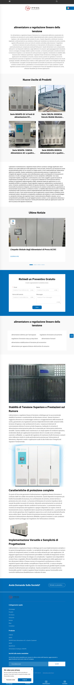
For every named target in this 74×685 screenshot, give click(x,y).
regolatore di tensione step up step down (24, 338)
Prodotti (11, 612)
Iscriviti (57, 664)
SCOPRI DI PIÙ (14, 256)
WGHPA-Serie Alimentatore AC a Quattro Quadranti (23, 640)
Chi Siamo (11, 615)
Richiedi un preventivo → (57, 585)
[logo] (32, 8)
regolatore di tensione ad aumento (51, 335)
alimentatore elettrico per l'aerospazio (23, 335)
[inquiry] (72, 336)
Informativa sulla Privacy (48, 672)
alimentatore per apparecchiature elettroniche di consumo (30, 346)
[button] (31, 264)
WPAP (10, 643)
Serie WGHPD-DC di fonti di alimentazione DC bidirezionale (22, 115)
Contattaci (12, 626)
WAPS (10, 637)
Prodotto (27, 682)
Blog (10, 623)
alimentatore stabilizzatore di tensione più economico (28, 342)
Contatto (64, 682)
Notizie (11, 620)
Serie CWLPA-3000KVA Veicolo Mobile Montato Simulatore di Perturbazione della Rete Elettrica (51, 115)
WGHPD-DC (12, 646)
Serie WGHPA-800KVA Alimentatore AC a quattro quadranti (51, 151)
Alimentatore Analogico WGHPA (17, 649)
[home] (14, 597)
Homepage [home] (12, 609)
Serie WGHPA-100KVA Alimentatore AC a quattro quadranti (22, 151)
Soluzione (11, 617)
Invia (37, 307)
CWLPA (11, 635)
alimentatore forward (48, 338)
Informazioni (46, 682)
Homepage (9, 682)
